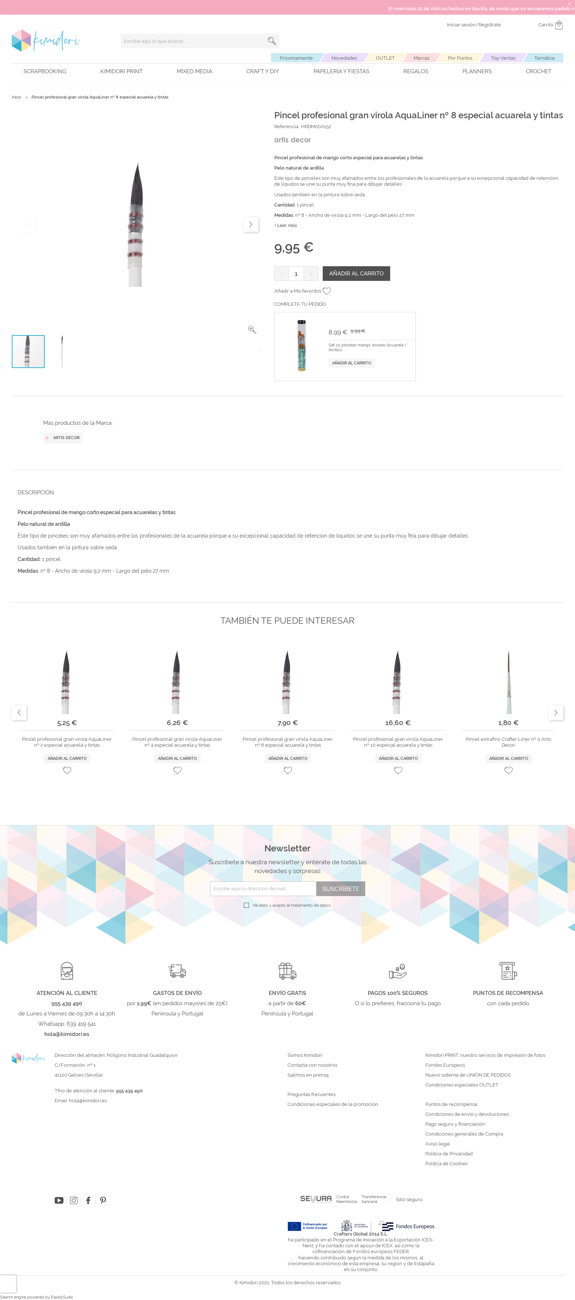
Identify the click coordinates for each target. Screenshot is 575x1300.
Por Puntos (460, 58)
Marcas (421, 58)
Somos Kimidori (305, 1055)
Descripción (36, 492)
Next (556, 712)
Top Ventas (503, 58)
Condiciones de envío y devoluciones (467, 1114)
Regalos (415, 71)
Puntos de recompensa (451, 1104)
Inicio (16, 97)
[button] (252, 330)
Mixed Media (194, 71)
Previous (19, 712)
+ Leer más (285, 225)
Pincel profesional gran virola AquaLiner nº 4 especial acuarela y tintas (177, 742)
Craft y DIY (262, 71)
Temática (544, 58)
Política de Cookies (446, 1163)
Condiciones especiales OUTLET (461, 1085)
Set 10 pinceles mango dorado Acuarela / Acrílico (368, 347)
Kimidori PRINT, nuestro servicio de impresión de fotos (485, 1055)
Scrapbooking (44, 71)
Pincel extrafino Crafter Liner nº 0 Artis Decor (508, 742)
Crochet (539, 71)
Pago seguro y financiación (455, 1124)
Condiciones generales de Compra (464, 1134)
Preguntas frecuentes (312, 1094)
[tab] (285, 492)
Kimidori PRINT (121, 71)
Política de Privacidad (449, 1153)
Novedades (344, 58)
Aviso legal (437, 1144)
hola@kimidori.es (88, 1100)
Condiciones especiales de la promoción (333, 1104)
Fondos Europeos (445, 1065)
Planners (477, 71)
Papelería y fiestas (341, 71)
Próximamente (296, 58)
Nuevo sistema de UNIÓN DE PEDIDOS (468, 1075)
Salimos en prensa (308, 1075)
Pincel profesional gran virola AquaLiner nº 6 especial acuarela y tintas (288, 742)
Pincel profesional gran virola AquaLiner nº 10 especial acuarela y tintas (398, 742)
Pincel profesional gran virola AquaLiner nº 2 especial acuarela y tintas (67, 742)
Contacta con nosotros (312, 1065)
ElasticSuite (62, 1297)
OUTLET (385, 58)
